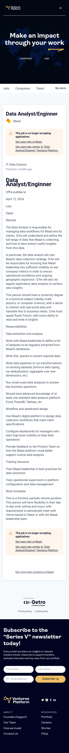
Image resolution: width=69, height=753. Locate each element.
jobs (6, 88)
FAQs (44, 734)
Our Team (9, 722)
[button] (60, 8)
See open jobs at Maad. (28, 141)
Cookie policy (41, 611)
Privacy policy (25, 611)
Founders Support (15, 717)
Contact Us (10, 734)
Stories (45, 728)
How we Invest (12, 728)
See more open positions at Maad (34, 572)
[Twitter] (42, 700)
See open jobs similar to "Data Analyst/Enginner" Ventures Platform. (37, 148)
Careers (46, 722)
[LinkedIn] (54, 700)
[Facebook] (50, 700)
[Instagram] (46, 700)
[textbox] (34, 349)
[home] (12, 7)
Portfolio (46, 717)
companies (22, 88)
